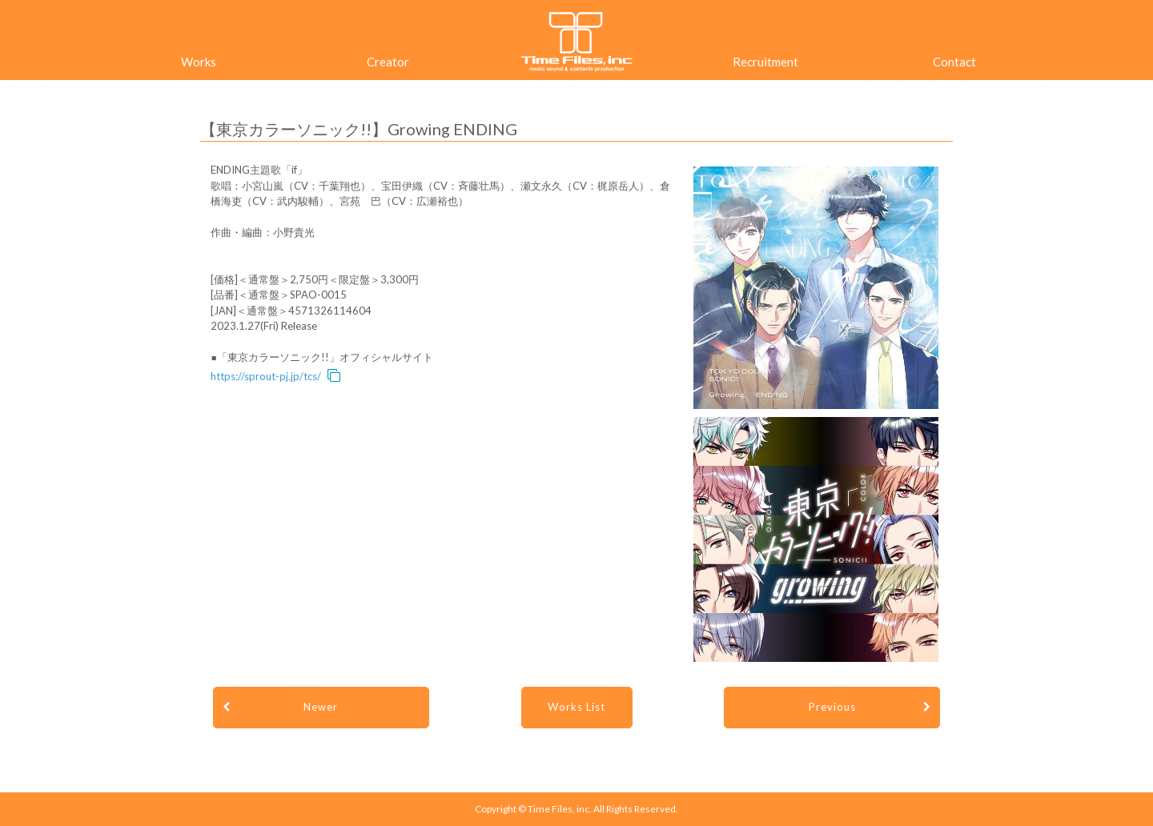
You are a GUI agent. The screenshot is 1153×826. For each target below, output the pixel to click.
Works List (576, 706)
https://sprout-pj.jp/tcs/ (266, 376)
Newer (320, 706)
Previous (832, 706)
